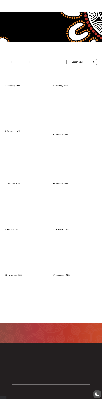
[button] (90, 6)
